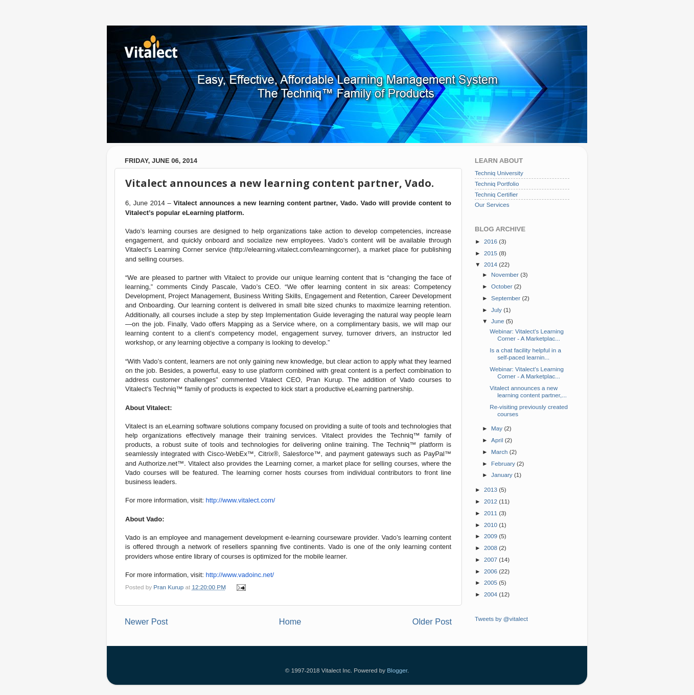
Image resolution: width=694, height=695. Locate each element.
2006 (491, 571)
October (502, 286)
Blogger (397, 670)
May (497, 428)
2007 (491, 559)
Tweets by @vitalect (501, 618)
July (497, 309)
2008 (491, 547)
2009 (491, 536)
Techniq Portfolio (497, 183)
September (506, 298)
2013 (491, 489)
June (498, 321)
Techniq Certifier (496, 194)
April (498, 440)
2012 (491, 501)
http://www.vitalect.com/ (240, 500)
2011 (491, 513)
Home (290, 621)
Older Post (432, 621)
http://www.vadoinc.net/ (240, 575)
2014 (491, 264)
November (505, 274)
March (500, 451)
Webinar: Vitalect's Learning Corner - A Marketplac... (527, 335)
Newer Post (146, 621)
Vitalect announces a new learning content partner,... (528, 391)
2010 (491, 524)
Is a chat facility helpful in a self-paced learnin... (525, 354)
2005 (491, 582)
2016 (491, 241)
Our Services (492, 204)
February (504, 463)
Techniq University (499, 173)
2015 (491, 253)
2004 (491, 594)
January (502, 474)
